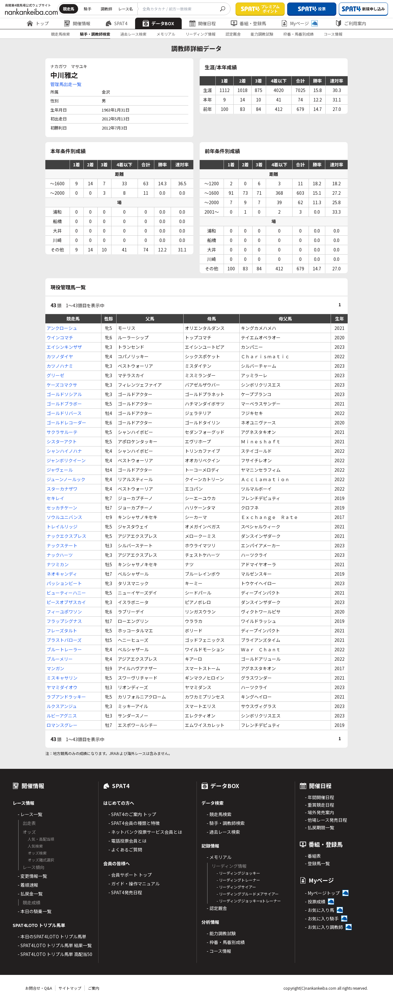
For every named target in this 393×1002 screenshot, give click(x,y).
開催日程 (202, 23)
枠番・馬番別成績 (298, 34)
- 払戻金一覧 (30, 893)
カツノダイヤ (60, 356)
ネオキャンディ (62, 574)
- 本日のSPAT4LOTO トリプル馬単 (52, 936)
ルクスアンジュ (62, 706)
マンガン (55, 668)
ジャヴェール (60, 470)
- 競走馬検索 (219, 814)
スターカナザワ (62, 489)
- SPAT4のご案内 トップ (132, 814)
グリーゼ (55, 375)
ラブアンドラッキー (66, 697)
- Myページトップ (322, 893)
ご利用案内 (350, 23)
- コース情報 (219, 951)
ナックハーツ (60, 555)
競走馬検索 (60, 34)
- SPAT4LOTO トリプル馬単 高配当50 (55, 954)
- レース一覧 (30, 814)
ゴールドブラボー (64, 403)
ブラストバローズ (64, 640)
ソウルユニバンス (64, 517)
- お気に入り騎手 (322, 918)
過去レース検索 (133, 34)
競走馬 (68, 8)
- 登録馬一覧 (317, 863)
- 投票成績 (315, 901)
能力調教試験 (262, 34)
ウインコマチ (60, 337)
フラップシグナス (64, 621)
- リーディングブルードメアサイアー (248, 893)
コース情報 (333, 34)
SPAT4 (116, 23)
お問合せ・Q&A (38, 988)
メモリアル (166, 34)
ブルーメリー (60, 659)
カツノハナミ (60, 366)
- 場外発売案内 (319, 812)
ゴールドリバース (64, 413)
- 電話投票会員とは (127, 841)
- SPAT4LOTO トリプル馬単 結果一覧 (55, 945)
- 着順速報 (28, 885)
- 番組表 (313, 856)
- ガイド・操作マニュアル (134, 883)
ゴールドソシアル (64, 394)
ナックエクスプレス (66, 536)
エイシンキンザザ (64, 347)
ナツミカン (58, 564)
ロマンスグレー (62, 725)
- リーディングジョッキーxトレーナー (249, 900)
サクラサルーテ (62, 432)
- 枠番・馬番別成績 (226, 942)
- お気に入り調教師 (324, 927)
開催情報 (77, 23)
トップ (38, 23)
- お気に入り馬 (319, 910)
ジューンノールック (66, 479)
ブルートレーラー (64, 649)
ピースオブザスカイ (66, 602)
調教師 (106, 8)
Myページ (299, 23)
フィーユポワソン (64, 611)
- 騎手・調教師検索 (226, 823)
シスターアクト (62, 441)
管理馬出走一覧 (65, 84)
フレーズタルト (62, 630)
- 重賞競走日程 (319, 805)
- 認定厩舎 (217, 908)
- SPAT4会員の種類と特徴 (134, 823)
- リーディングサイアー (236, 887)
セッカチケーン (62, 507)
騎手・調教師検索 (95, 34)
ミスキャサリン (62, 678)
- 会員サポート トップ (130, 875)
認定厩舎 (233, 34)
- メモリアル (219, 857)
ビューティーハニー (66, 593)
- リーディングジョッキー (238, 873)
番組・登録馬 (248, 23)
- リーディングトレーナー (238, 880)
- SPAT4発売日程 (125, 892)
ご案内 (93, 988)
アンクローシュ (62, 328)
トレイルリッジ (62, 526)
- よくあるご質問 (125, 849)
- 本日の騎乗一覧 (34, 911)
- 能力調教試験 (221, 933)
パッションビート (64, 583)
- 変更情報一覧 (32, 876)
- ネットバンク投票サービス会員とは (145, 832)
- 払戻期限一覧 (319, 827)
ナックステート (62, 545)
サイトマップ (70, 988)
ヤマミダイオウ (62, 687)
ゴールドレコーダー (66, 422)
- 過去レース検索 (223, 832)
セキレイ (55, 498)
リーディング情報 (200, 34)
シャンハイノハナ (64, 451)
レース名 (125, 8)
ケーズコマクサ (62, 385)
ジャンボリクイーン (66, 460)
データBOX (158, 23)
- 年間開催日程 (319, 797)
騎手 (87, 8)
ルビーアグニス (62, 715)
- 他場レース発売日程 (326, 820)
